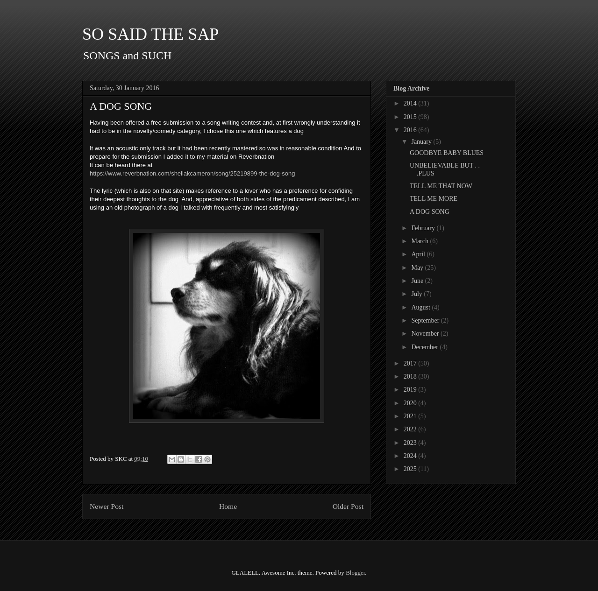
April (419, 254)
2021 (411, 416)
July (417, 293)
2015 (411, 116)
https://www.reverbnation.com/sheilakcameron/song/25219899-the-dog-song (192, 173)
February (423, 228)
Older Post (348, 506)
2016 (411, 130)
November (426, 333)
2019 (411, 389)
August (421, 307)
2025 (411, 468)
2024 (411, 455)
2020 (411, 403)
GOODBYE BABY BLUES (447, 152)
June (418, 280)
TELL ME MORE (433, 198)
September (426, 320)
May (418, 267)
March (420, 241)
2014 (411, 103)
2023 (411, 442)
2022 (411, 429)
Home (228, 506)
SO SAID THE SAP (150, 34)
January (422, 141)
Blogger (355, 572)
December (425, 347)
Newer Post (106, 506)
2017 (411, 363)
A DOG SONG (429, 211)
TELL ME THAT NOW (441, 186)
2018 (411, 376)
